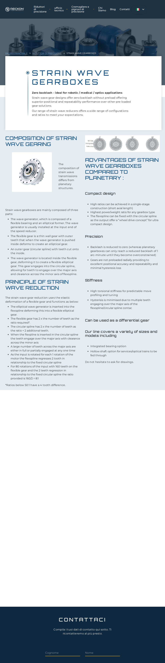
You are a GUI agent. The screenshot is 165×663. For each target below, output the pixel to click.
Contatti (125, 9)
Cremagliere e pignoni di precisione (82, 9)
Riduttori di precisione (42, 9)
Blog (113, 9)
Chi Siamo (102, 9)
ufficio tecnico (60, 9)
